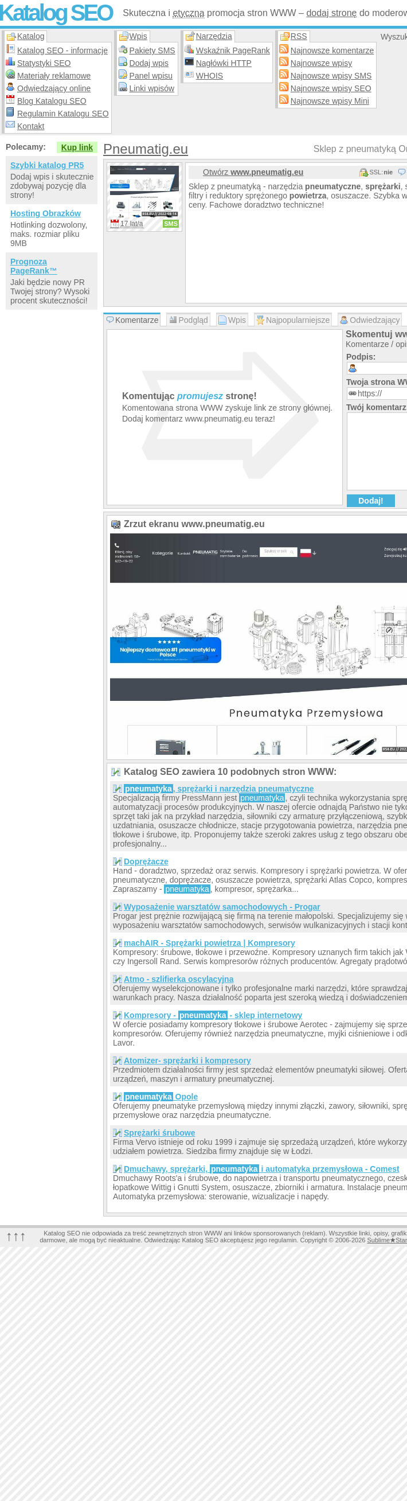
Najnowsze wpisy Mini (330, 101)
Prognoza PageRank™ (33, 266)
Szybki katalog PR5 (47, 165)
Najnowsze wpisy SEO (331, 88)
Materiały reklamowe (54, 75)
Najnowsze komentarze (332, 50)
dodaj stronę (331, 13)
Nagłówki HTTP (224, 63)
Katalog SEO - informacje (62, 50)
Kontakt (30, 126)
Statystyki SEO (44, 63)
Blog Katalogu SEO (52, 101)
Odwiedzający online (54, 88)
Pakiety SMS (152, 50)
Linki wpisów (152, 88)
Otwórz (253, 172)
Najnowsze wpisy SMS (331, 75)
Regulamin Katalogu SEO (63, 113)
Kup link (77, 147)
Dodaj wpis (149, 63)
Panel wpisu (151, 75)
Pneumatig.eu (145, 149)
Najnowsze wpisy (321, 63)
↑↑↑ (16, 1235)
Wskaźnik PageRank (233, 50)
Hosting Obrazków (45, 213)
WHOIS (209, 75)
